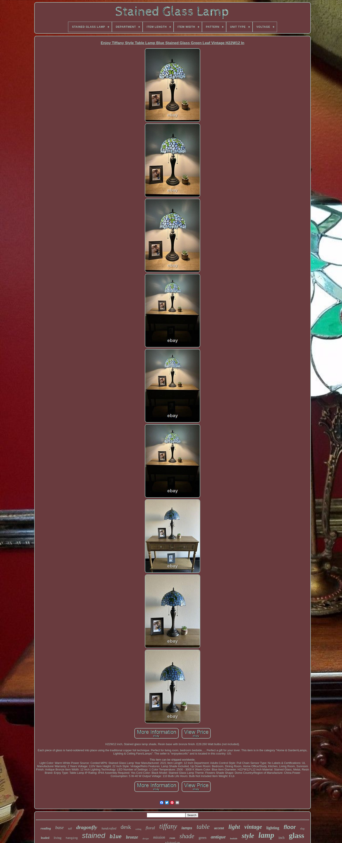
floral (150, 828)
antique (218, 837)
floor (290, 827)
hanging (72, 838)
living (57, 838)
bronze (132, 837)
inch (282, 838)
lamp (266, 835)
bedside (234, 838)
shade (187, 836)
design (145, 838)
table (203, 826)
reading (46, 828)
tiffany (168, 826)
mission (159, 837)
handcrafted (108, 828)
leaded (45, 838)
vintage (253, 827)
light (234, 826)
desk (126, 827)
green (203, 838)
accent (219, 828)
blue (115, 837)
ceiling (138, 829)
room (172, 838)
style (248, 836)
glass (296, 835)
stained (93, 835)
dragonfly (86, 827)
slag (302, 828)
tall (70, 828)
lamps (186, 828)
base (59, 827)
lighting (272, 828)
